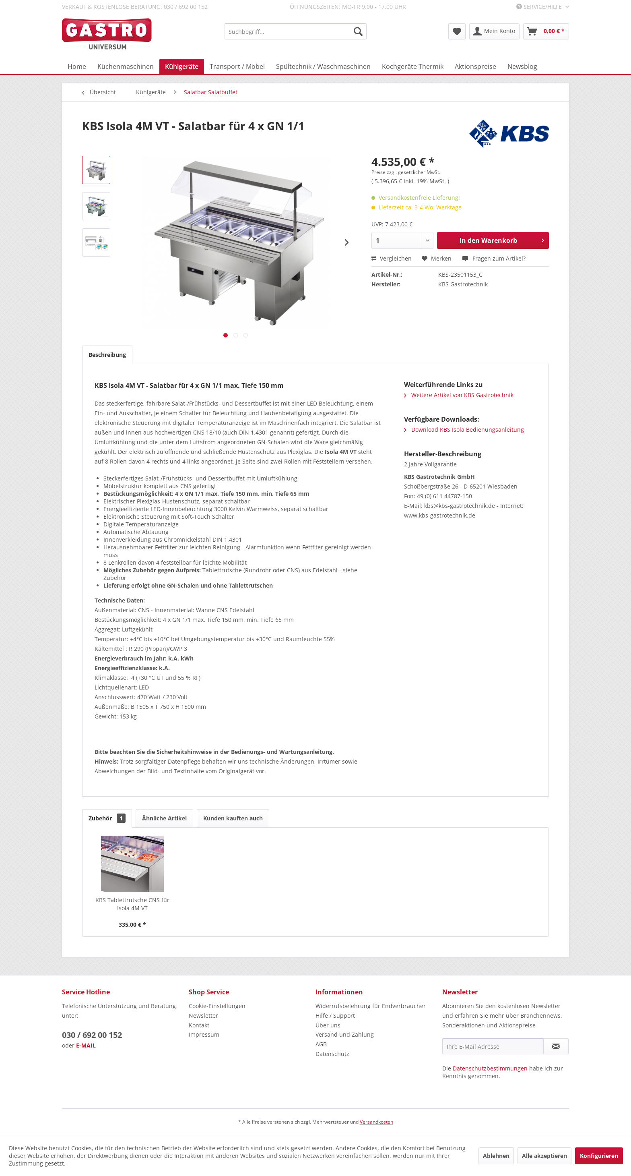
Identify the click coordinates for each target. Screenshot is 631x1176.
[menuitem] (296, 31)
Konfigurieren (599, 1155)
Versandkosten (376, 1121)
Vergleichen (391, 258)
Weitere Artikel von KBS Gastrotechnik (458, 395)
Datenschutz (332, 1054)
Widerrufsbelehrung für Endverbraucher (371, 1006)
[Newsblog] (522, 66)
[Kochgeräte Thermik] (412, 66)
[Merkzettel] (457, 31)
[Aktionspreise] (475, 66)
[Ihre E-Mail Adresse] (493, 1046)
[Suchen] (358, 31)
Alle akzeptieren (544, 1155)
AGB (321, 1044)
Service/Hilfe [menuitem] (539, 6)
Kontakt (199, 1025)
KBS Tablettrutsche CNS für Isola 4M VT (132, 904)
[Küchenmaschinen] (125, 66)
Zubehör (107, 818)
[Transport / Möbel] (237, 66)
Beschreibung (107, 354)
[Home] (77, 66)
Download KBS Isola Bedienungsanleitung (464, 429)
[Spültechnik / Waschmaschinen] (323, 66)
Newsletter (203, 1015)
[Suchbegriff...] (296, 31)
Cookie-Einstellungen (217, 1006)
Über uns (328, 1025)
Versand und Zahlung (345, 1034)
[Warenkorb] (546, 31)
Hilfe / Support (335, 1015)
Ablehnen (496, 1155)
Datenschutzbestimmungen (490, 1068)
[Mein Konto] (494, 31)
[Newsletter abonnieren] (556, 1046)
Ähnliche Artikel (164, 818)
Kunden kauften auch (233, 818)
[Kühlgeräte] (181, 66)
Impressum (204, 1034)
